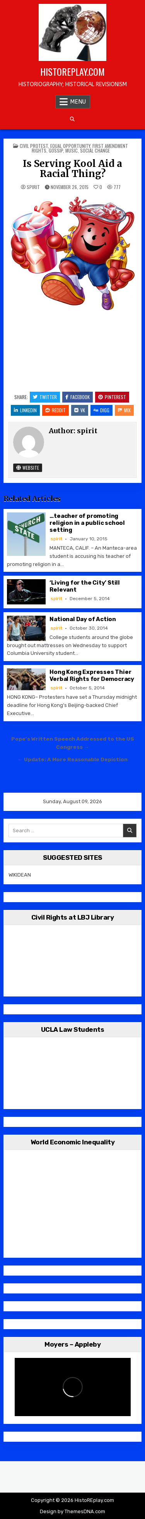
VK (79, 410)
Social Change (95, 150)
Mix (124, 410)
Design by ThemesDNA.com (72, 1511)
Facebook (77, 397)
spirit (33, 187)
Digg (101, 410)
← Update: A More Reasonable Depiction (72, 759)
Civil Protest (34, 145)
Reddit (55, 410)
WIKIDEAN (20, 875)
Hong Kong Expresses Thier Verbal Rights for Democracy (91, 675)
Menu (78, 101)
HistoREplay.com (72, 71)
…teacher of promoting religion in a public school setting (87, 522)
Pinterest (112, 397)
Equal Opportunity (70, 145)
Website (27, 467)
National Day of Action (82, 619)
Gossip (56, 150)
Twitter (45, 397)
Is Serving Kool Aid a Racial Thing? (72, 169)
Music (71, 150)
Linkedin (25, 410)
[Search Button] (72, 119)
